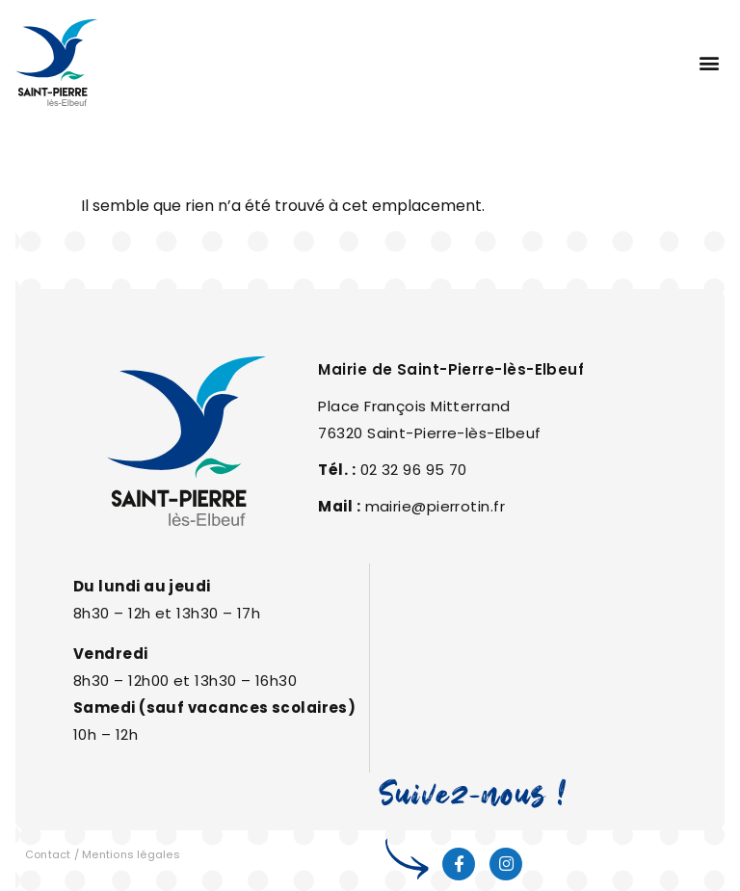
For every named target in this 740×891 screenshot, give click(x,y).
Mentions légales (131, 854)
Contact (48, 854)
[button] (709, 63)
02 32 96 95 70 (413, 469)
